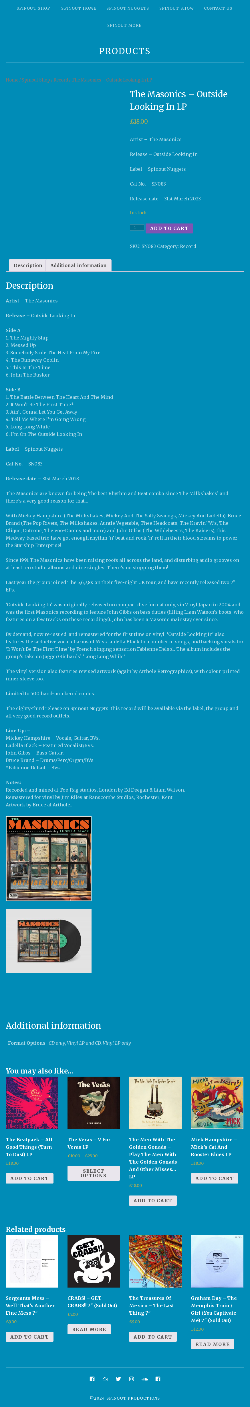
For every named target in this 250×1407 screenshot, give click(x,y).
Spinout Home (78, 8)
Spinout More (124, 25)
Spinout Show (176, 8)
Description (28, 265)
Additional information (78, 265)
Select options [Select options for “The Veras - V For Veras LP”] (93, 1173)
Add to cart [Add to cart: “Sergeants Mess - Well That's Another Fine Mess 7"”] (29, 1337)
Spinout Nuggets (127, 8)
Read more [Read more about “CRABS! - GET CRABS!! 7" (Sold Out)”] (89, 1329)
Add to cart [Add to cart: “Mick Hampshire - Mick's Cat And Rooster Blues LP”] (214, 1178)
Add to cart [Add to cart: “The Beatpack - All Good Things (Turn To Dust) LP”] (29, 1178)
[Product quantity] (137, 227)
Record (60, 80)
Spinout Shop (33, 8)
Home (12, 80)
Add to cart (169, 228)
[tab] (28, 265)
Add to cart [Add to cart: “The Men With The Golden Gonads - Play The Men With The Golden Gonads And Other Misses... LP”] (153, 1200)
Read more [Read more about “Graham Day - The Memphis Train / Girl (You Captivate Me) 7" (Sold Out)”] (212, 1344)
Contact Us (218, 8)
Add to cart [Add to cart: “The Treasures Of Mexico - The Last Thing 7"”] (153, 1337)
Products (125, 51)
